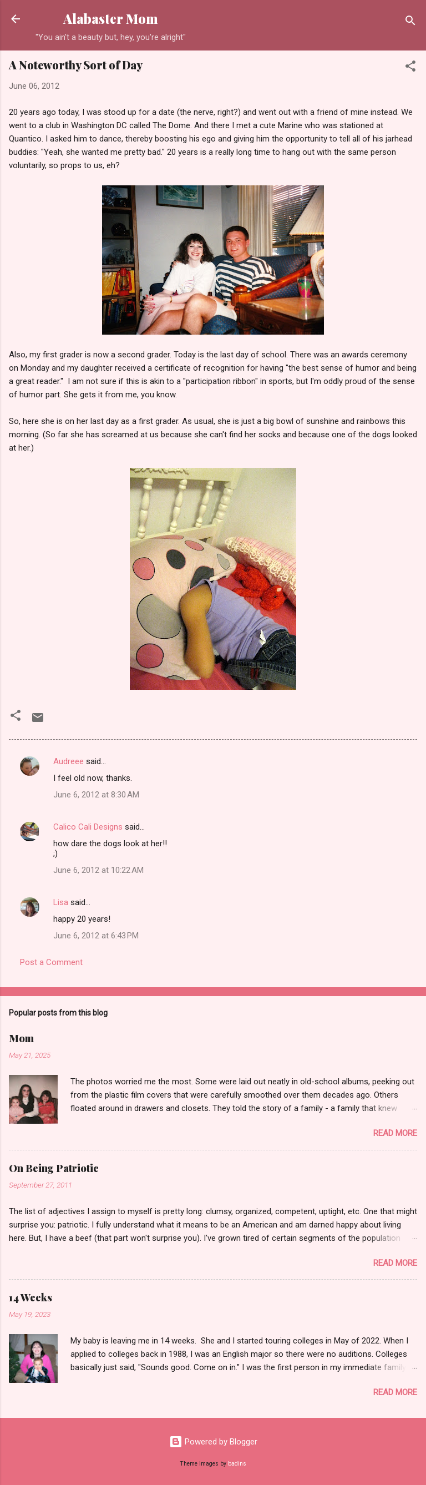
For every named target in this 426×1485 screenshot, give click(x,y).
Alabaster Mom (110, 18)
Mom (21, 1038)
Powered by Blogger (213, 1442)
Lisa (60, 902)
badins (237, 1463)
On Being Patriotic (54, 1168)
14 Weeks (30, 1297)
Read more (395, 1133)
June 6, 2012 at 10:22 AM (98, 870)
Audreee (68, 761)
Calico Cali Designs (88, 827)
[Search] (410, 22)
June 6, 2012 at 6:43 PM (96, 936)
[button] (410, 68)
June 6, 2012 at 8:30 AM (96, 795)
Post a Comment (51, 962)
